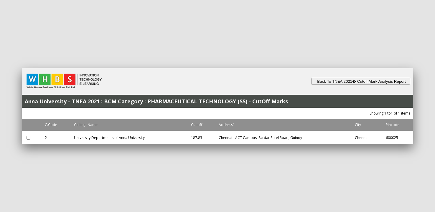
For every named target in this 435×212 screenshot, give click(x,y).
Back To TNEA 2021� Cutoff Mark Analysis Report (361, 81)
